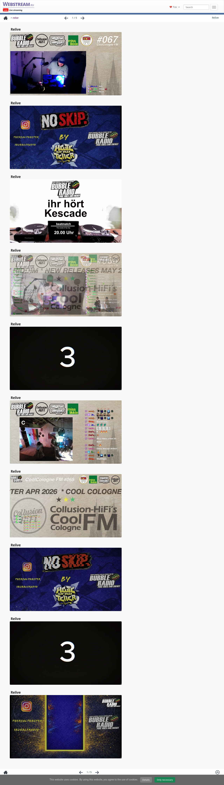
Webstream (18, 4)
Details (146, 779)
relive (16, 17)
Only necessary (165, 779)
